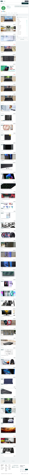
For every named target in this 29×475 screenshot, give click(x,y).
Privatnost (22, 473)
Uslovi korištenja (2, 467)
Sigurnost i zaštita (10, 467)
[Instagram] (20, 471)
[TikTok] (24, 471)
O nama (1, 466)
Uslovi (25, 473)
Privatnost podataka (9, 468)
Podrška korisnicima (15, 465)
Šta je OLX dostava (6, 470)
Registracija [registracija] (26, 1)
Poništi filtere (22, 39)
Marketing (2, 469)
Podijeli (16, 6)
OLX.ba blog (6, 466)
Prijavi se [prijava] (23, 1)
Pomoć (27, 473)
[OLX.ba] (2, 1)
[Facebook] (22, 471)
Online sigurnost (2, 468)
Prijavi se (26, 469)
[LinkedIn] (25, 471)
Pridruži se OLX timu (6, 468)
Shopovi (6, 467)
